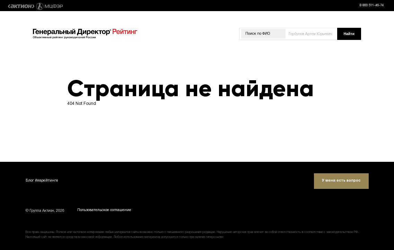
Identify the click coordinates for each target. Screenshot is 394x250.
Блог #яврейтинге (42, 180)
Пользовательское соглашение (104, 210)
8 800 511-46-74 (372, 5)
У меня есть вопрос (341, 180)
